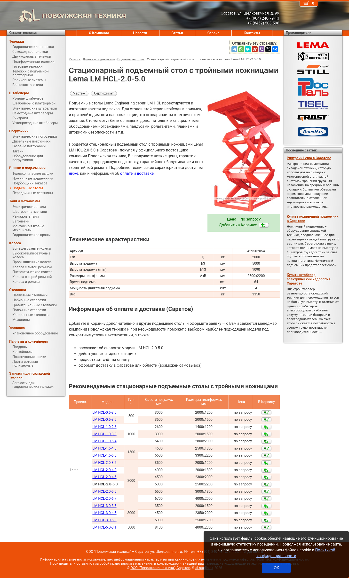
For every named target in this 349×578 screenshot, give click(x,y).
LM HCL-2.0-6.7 (104, 499)
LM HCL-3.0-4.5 (104, 513)
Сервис (213, 33)
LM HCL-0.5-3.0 (104, 413)
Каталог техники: (22, 33)
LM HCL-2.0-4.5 (104, 477)
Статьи (177, 33)
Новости (140, 33)
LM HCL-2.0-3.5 (104, 463)
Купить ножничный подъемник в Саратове (312, 218)
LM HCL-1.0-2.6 (104, 427)
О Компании (99, 33)
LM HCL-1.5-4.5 (104, 448)
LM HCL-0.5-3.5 (104, 420)
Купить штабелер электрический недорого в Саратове (309, 279)
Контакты (252, 33)
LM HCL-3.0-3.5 (104, 506)
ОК (276, 568)
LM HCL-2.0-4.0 (104, 470)
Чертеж (79, 93)
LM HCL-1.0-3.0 (104, 434)
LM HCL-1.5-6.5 (104, 455)
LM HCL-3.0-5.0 (104, 520)
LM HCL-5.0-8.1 (104, 527)
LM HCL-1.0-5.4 (104, 441)
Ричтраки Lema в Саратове (309, 158)
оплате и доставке (137, 173)
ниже (73, 173)
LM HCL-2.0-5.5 (104, 492)
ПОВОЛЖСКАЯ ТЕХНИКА (66, 15)
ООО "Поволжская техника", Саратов (160, 568)
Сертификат (104, 93)
